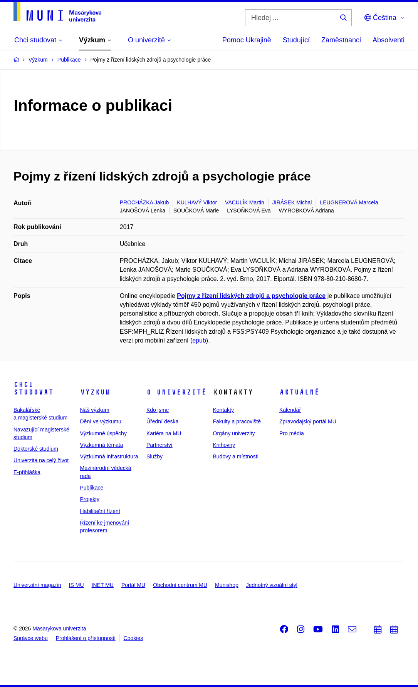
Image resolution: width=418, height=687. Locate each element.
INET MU (103, 585)
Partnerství (159, 445)
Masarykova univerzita (59, 628)
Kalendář (290, 410)
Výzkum (95, 392)
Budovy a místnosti (236, 456)
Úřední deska (162, 421)
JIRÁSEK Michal (292, 202)
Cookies (133, 638)
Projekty (90, 499)
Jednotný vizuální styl (271, 585)
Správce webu (30, 638)
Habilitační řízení (100, 511)
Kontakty (223, 410)
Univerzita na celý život (41, 460)
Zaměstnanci (341, 40)
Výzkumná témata (101, 445)
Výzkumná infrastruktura (109, 456)
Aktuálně (299, 392)
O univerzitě (176, 392)
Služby (154, 456)
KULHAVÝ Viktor (197, 202)
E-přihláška (26, 472)
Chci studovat (33, 388)
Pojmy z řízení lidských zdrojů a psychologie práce (251, 296)
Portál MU (133, 585)
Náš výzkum (94, 410)
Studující (296, 40)
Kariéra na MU (163, 433)
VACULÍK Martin (244, 202)
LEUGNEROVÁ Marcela (349, 202)
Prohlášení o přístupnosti (86, 638)
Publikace (92, 488)
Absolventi (389, 40)
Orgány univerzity (234, 433)
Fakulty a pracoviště (237, 421)
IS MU (76, 585)
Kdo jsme (157, 410)
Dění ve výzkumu (100, 421)
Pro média (291, 433)
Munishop (226, 585)
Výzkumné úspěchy (103, 433)
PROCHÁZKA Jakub (144, 202)
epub (199, 340)
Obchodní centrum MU (180, 585)
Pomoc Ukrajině (246, 40)
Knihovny (224, 445)
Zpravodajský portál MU (307, 421)
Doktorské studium (35, 449)
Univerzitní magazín (37, 585)
